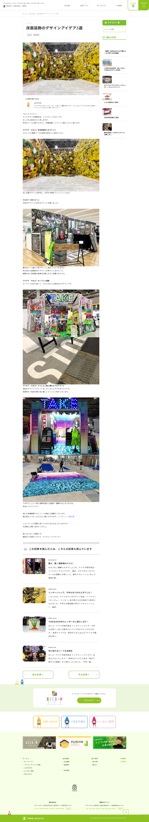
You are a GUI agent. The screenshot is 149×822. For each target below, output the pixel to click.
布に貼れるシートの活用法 (60, 651)
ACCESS (133, 5)
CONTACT (144, 5)
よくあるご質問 (28, 771)
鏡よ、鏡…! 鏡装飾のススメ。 (61, 563)
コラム (123, 761)
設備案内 (66, 765)
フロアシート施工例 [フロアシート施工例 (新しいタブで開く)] (66, 517)
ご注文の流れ (27, 768)
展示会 (94, 765)
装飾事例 (36, 35)
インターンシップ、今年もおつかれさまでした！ (70, 592)
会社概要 (66, 761)
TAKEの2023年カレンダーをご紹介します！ (68, 622)
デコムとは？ (89, 700)
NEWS (29, 35)
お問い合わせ (27, 774)
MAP (68, 808)
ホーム (25, 13)
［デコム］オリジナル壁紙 (32, 765)
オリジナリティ (28, 761)
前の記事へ (38, 675)
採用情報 (66, 770)
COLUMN (32, 13)
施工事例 (94, 761)
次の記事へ (84, 675)
